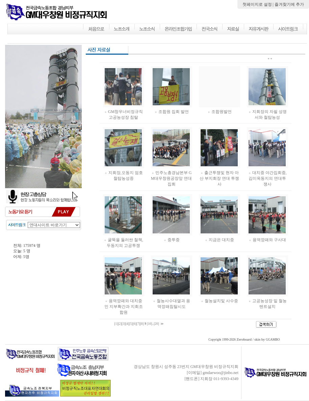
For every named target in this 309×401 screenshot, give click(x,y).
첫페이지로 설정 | (258, 4)
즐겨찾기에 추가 (289, 4)
